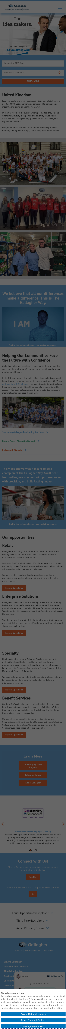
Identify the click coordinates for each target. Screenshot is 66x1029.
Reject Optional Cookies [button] (33, 1020)
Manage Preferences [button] (33, 1026)
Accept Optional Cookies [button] (33, 1013)
